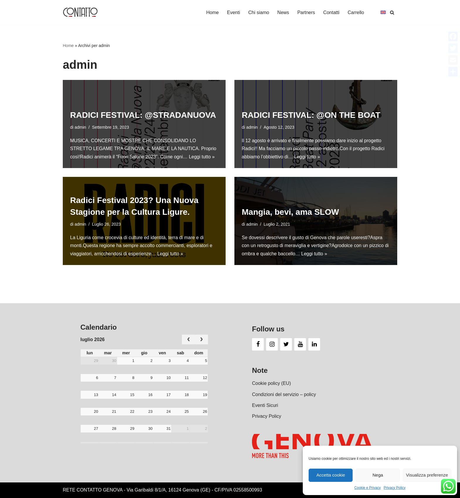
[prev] (188, 340)
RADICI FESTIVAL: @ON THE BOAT (311, 115)
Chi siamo (258, 12)
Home (212, 12)
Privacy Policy (395, 488)
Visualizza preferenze (427, 474)
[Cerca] (392, 12)
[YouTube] (300, 344)
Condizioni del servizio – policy (284, 394)
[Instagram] (272, 344)
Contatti (331, 12)
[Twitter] (286, 344)
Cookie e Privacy (367, 488)
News (283, 12)
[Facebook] (258, 344)
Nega (378, 474)
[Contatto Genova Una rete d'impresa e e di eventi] (80, 12)
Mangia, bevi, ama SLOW (290, 212)
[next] (201, 340)
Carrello (356, 12)
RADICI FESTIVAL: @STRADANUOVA (143, 115)
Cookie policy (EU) (271, 383)
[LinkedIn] (314, 344)
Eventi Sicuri (265, 405)
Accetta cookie (330, 474)
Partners (306, 12)
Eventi (233, 12)
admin (80, 127)
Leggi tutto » (202, 156)
